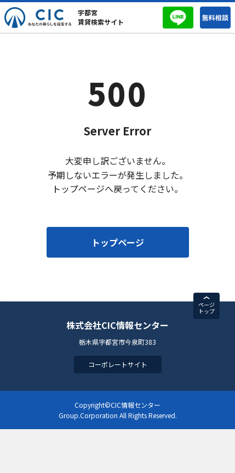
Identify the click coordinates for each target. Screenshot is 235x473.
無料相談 (215, 17)
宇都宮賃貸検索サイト (101, 17)
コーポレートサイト (117, 364)
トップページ (117, 242)
